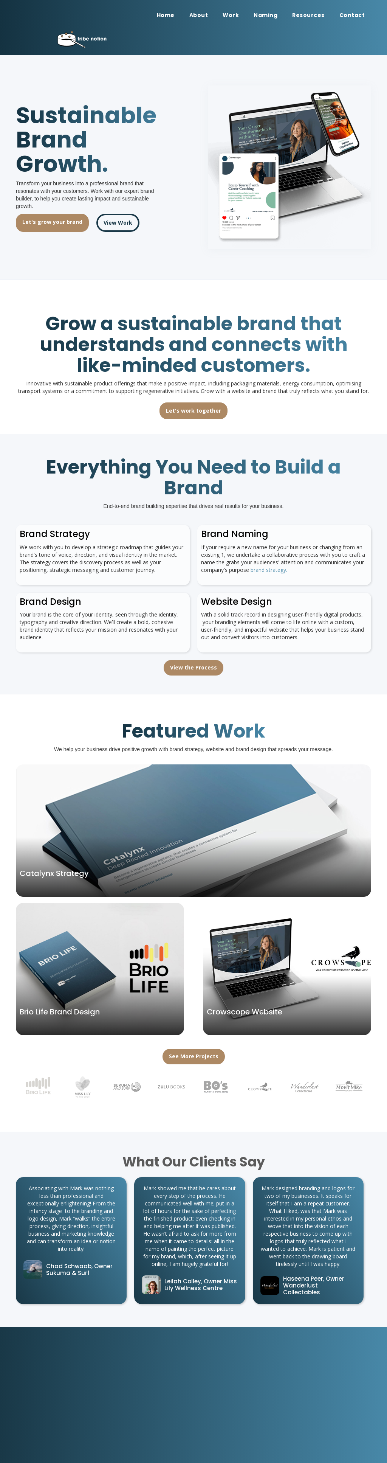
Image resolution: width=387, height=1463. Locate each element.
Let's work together (193, 410)
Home (166, 15)
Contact (352, 15)
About (198, 15)
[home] (113, 39)
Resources (308, 15)
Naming (265, 15)
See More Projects (193, 1056)
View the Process (193, 667)
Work (231, 15)
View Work (118, 222)
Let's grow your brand (52, 221)
